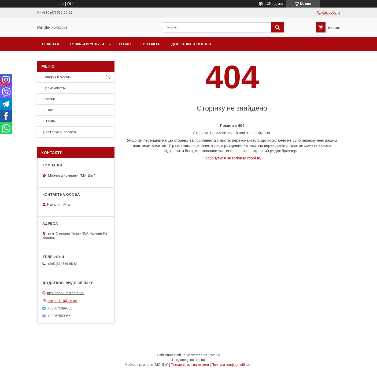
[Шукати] (277, 27)
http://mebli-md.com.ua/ (65, 293)
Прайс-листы (54, 88)
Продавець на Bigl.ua (188, 360)
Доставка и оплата (191, 44)
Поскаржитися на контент (190, 365)
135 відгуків (274, 4)
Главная (50, 44)
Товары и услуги (86, 44)
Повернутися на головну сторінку (232, 158)
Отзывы (50, 121)
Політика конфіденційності (232, 365)
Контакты (151, 44)
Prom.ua (214, 355)
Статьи (49, 99)
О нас (125, 44)
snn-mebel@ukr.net (62, 301)
